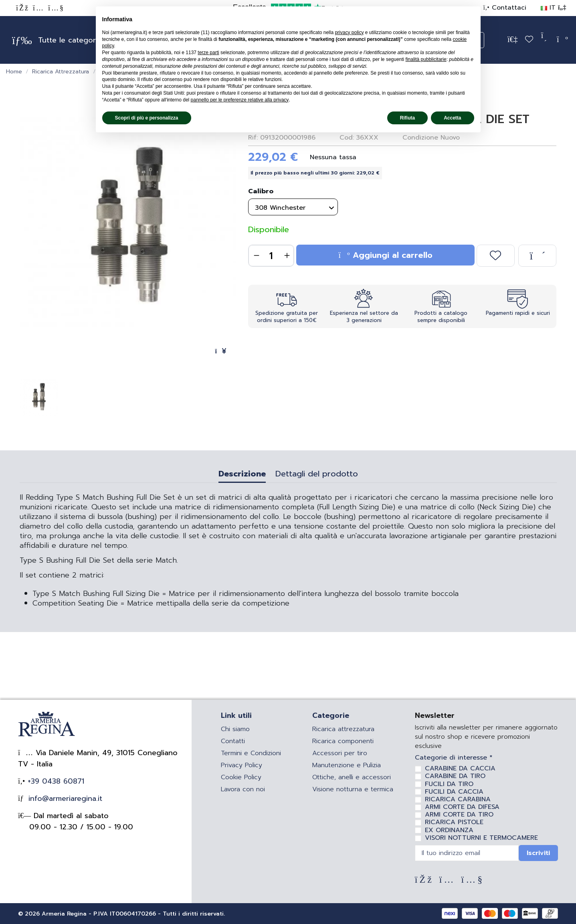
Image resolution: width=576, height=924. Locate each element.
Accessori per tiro (339, 753)
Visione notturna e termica (352, 789)
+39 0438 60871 (54, 781)
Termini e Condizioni (251, 753)
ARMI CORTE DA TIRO (459, 814)
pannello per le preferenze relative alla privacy (240, 100)
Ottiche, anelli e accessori (351, 777)
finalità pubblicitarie (426, 59)
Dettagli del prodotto (316, 475)
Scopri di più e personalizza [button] (146, 118)
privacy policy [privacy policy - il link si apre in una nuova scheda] (349, 32)
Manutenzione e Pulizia (346, 765)
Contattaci (507, 7)
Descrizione (242, 475)
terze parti (208, 52)
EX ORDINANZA (449, 830)
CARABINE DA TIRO (455, 776)
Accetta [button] (452, 118)
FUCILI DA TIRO (449, 784)
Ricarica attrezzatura (343, 729)
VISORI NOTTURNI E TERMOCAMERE (481, 838)
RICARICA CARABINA (458, 799)
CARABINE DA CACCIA (460, 768)
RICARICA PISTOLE (454, 822)
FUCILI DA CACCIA (454, 791)
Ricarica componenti (343, 741)
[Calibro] (293, 207)
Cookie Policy (241, 777)
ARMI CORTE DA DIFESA (462, 807)
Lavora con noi (243, 789)
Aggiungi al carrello (386, 255)
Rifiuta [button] (407, 118)
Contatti (233, 741)
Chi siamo (235, 729)
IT (553, 7)
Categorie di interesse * (454, 758)
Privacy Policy (241, 765)
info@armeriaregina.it (64, 798)
